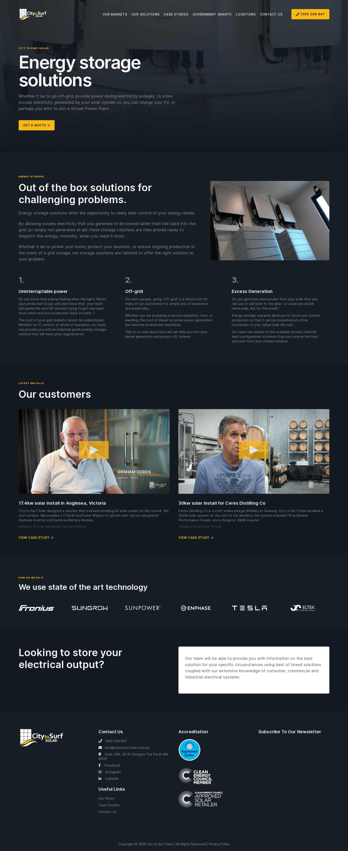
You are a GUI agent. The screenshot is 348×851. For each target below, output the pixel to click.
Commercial (201, 526)
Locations (246, 14)
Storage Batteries (74, 526)
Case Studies (176, 14)
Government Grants (212, 14)
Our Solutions (146, 14)
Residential (53, 526)
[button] (94, 451)
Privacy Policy (219, 844)
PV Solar (38, 526)
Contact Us (271, 14)
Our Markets (115, 14)
